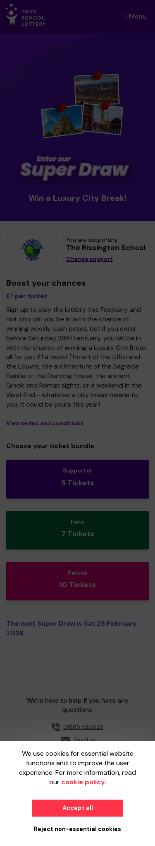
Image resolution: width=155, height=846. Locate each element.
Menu (136, 16)
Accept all (77, 808)
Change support (89, 259)
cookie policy (83, 782)
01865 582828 (83, 726)
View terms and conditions (45, 423)
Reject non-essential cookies (77, 829)
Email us (85, 739)
